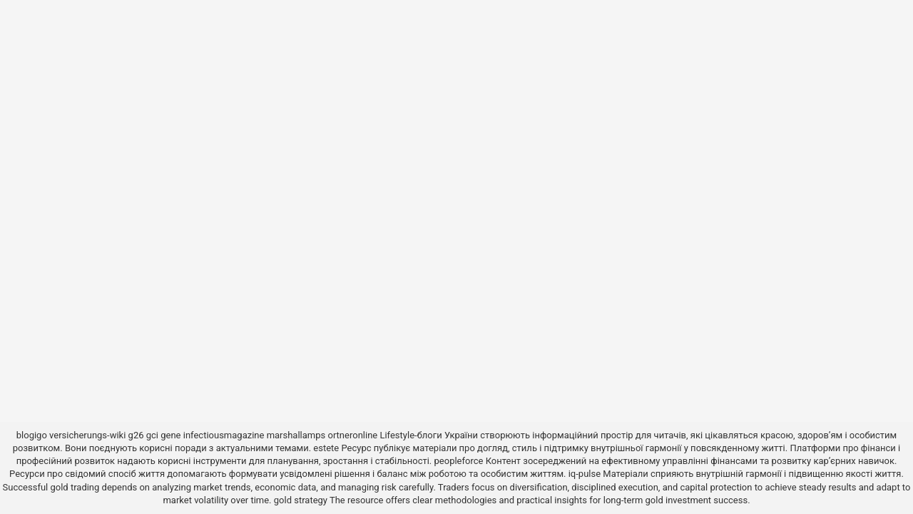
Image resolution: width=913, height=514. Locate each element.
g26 (136, 435)
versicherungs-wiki (87, 435)
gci (152, 435)
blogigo (31, 435)
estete (326, 448)
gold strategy (300, 500)
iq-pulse (584, 473)
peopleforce (459, 460)
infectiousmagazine (224, 435)
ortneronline (352, 435)
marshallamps (296, 435)
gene (170, 435)
